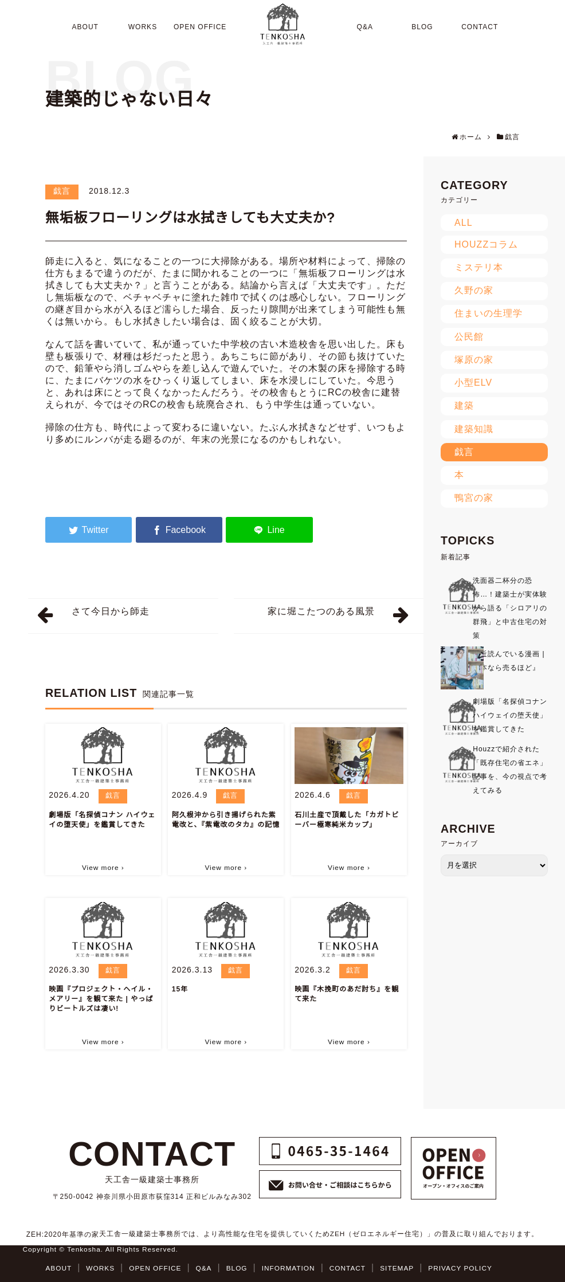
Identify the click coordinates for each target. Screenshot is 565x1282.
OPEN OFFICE (155, 1268)
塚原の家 (473, 359)
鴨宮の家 (473, 498)
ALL (463, 223)
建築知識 (473, 429)
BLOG (237, 1268)
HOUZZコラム (486, 244)
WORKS (100, 1268)
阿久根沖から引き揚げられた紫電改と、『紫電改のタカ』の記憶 (226, 820)
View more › (103, 868)
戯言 (61, 190)
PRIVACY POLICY (460, 1268)
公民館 (469, 337)
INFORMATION (288, 1268)
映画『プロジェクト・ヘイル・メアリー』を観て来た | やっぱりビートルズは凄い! (101, 999)
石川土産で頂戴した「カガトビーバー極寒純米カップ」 (347, 820)
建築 (464, 405)
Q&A (204, 1268)
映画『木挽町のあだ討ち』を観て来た (347, 994)
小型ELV (473, 382)
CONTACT (347, 1268)
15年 (180, 989)
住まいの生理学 (488, 313)
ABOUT (58, 1268)
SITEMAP (397, 1268)
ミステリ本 (478, 267)
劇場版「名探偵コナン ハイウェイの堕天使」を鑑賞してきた (102, 820)
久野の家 (473, 290)
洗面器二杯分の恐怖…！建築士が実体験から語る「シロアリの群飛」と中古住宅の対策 (510, 608)
